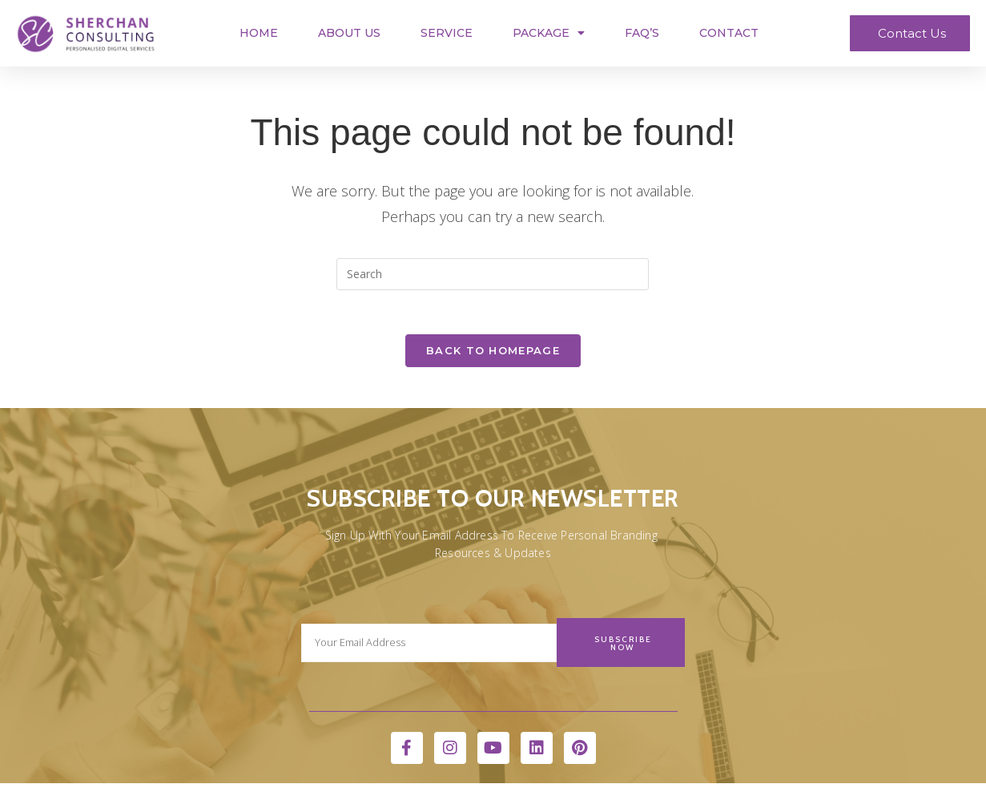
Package (549, 32)
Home (258, 33)
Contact (729, 33)
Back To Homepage (493, 355)
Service (447, 33)
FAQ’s (642, 33)
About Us (349, 33)
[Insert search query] (492, 274)
